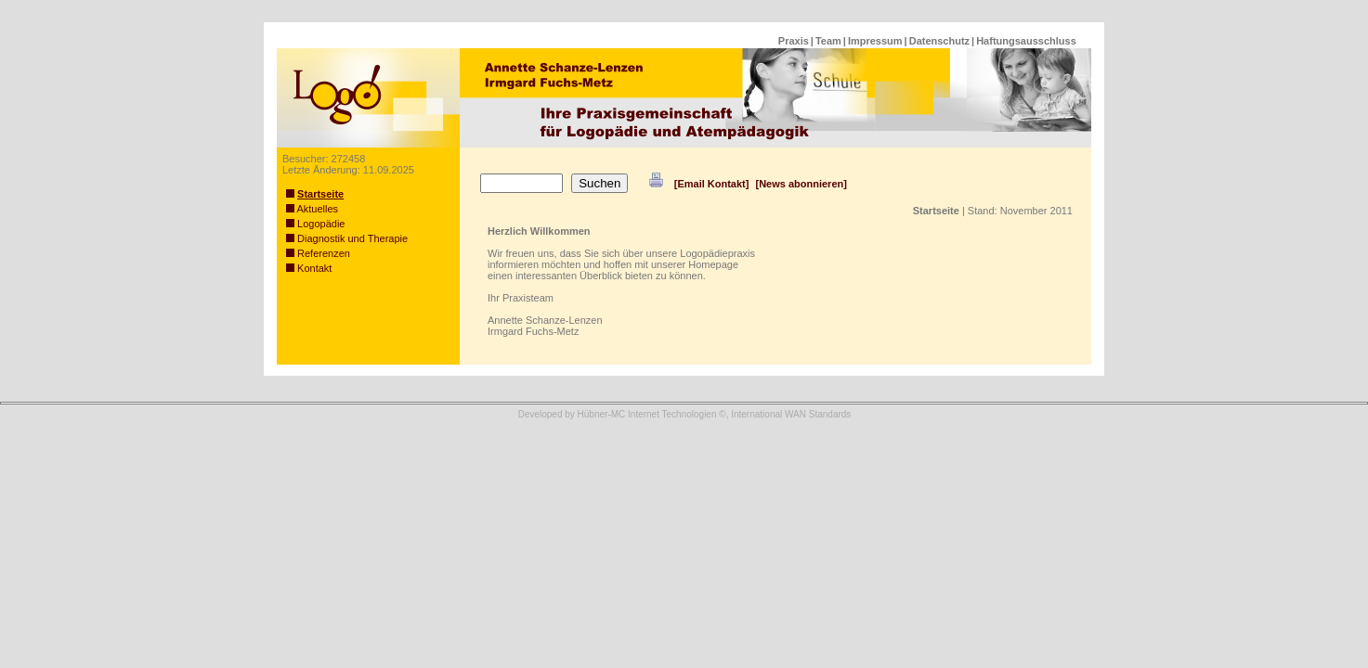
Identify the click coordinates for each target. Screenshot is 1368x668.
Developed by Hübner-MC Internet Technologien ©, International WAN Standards (685, 414)
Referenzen (318, 253)
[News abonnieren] (800, 183)
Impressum (875, 40)
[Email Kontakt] (711, 183)
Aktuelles (312, 208)
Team (828, 40)
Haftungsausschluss (1026, 40)
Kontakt (309, 268)
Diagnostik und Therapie (347, 238)
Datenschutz (939, 40)
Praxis (793, 40)
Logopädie (315, 223)
